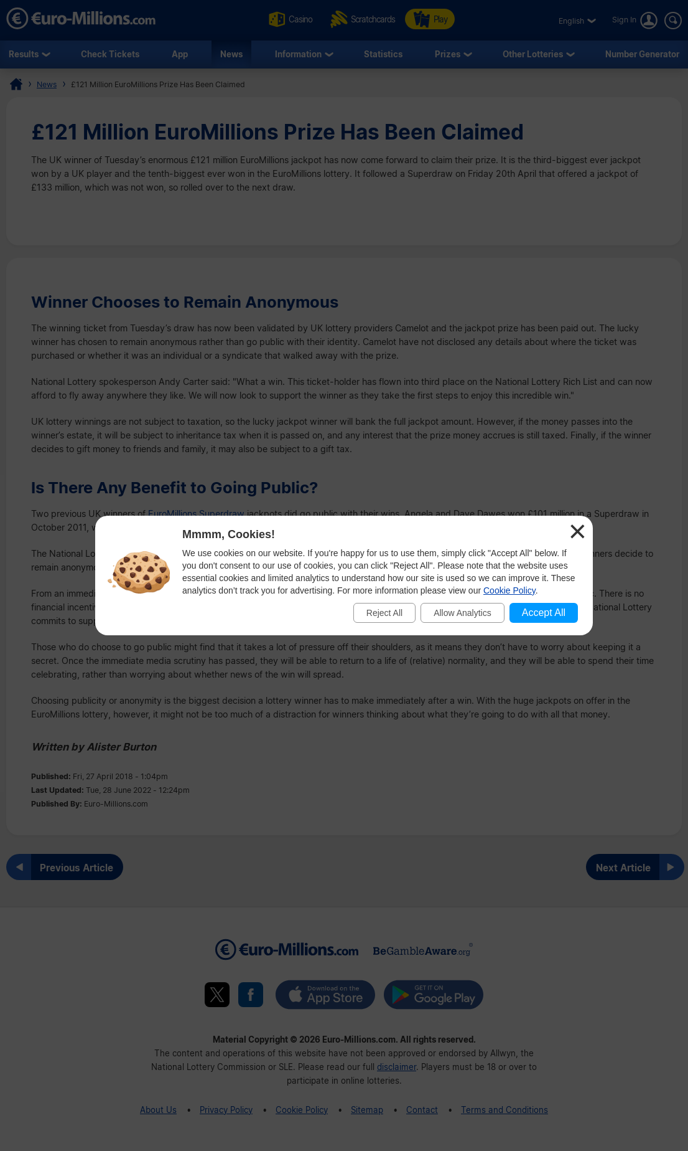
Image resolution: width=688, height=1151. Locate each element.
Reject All (384, 613)
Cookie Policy (509, 590)
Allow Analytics (462, 613)
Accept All (543, 612)
